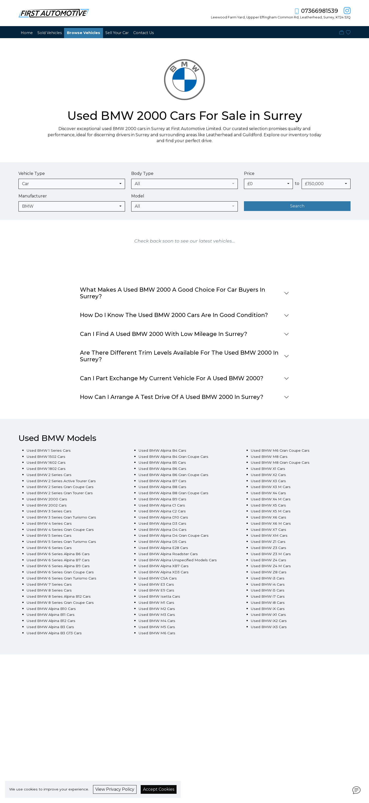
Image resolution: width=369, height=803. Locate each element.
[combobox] (72, 184)
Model (137, 196)
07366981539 (319, 10)
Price (249, 173)
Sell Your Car (117, 32)
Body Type (142, 173)
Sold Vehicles (49, 32)
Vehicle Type (31, 173)
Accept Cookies (158, 789)
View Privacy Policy (114, 789)
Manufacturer (32, 196)
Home (27, 32)
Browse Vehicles (83, 32)
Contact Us (143, 32)
